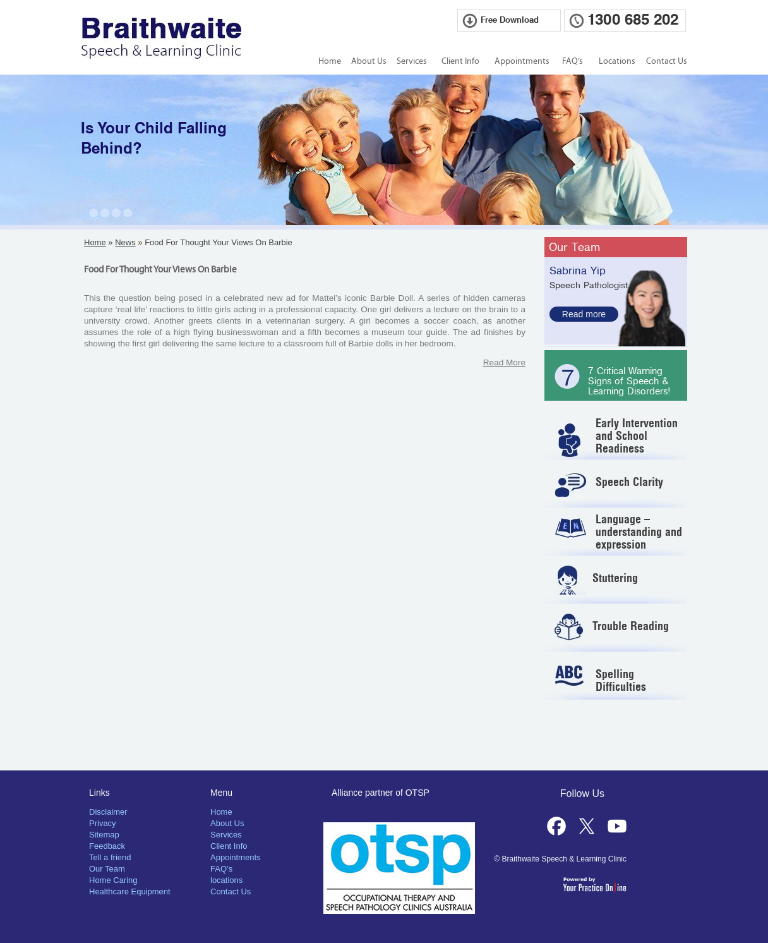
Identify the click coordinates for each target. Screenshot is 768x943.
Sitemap (104, 834)
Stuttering (615, 578)
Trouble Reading (630, 626)
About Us (369, 61)
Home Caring (113, 880)
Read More (504, 362)
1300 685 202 (632, 20)
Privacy (102, 823)
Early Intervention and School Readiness (637, 436)
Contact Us (666, 61)
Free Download (510, 20)
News (125, 242)
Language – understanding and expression (639, 532)
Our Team (574, 247)
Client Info (460, 61)
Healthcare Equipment (130, 891)
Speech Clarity (629, 482)
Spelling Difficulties (621, 680)
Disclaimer (108, 812)
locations (226, 880)
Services (412, 61)
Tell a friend (110, 857)
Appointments (522, 61)
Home (329, 61)
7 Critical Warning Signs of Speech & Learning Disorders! (629, 381)
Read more (584, 314)
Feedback (107, 846)
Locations (617, 61)
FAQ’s (572, 61)
